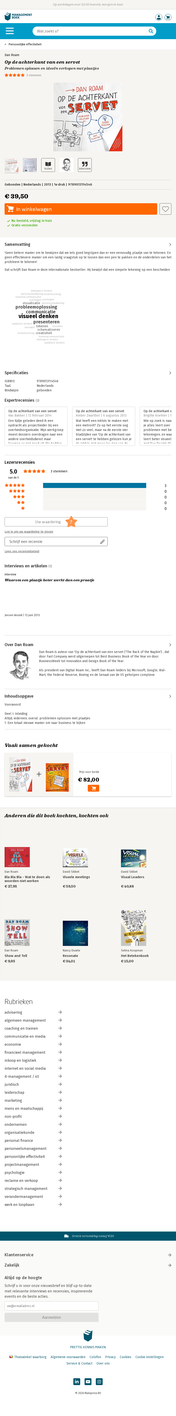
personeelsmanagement (33, 1148)
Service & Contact (79, 1363)
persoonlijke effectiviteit (33, 1156)
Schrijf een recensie (25, 541)
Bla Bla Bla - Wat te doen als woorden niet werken (27, 879)
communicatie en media (33, 1036)
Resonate (70, 956)
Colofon (95, 1357)
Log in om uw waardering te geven (29, 531)
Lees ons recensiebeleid (22, 551)
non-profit (33, 1116)
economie (33, 1044)
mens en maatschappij (33, 1108)
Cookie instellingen (149, 1357)
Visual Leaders (132, 877)
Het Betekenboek (135, 956)
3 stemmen (33, 75)
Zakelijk (88, 1265)
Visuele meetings (76, 877)
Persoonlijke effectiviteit (24, 44)
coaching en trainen (33, 1028)
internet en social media (33, 1068)
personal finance (33, 1140)
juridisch (33, 1084)
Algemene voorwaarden (68, 1357)
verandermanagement (33, 1196)
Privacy (110, 1357)
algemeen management (33, 1020)
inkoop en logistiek (33, 1060)
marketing (33, 1100)
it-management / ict (33, 1076)
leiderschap (33, 1092)
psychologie (33, 1172)
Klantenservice (88, 1254)
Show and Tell (16, 956)
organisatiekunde (33, 1132)
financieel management (33, 1052)
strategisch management (33, 1188)
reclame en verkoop (33, 1180)
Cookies (125, 1357)
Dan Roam (12, 55)
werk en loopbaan (33, 1204)
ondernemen (33, 1124)
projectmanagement (33, 1164)
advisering (33, 1012)
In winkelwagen (34, 209)
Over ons (103, 1363)
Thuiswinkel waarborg (28, 1357)
